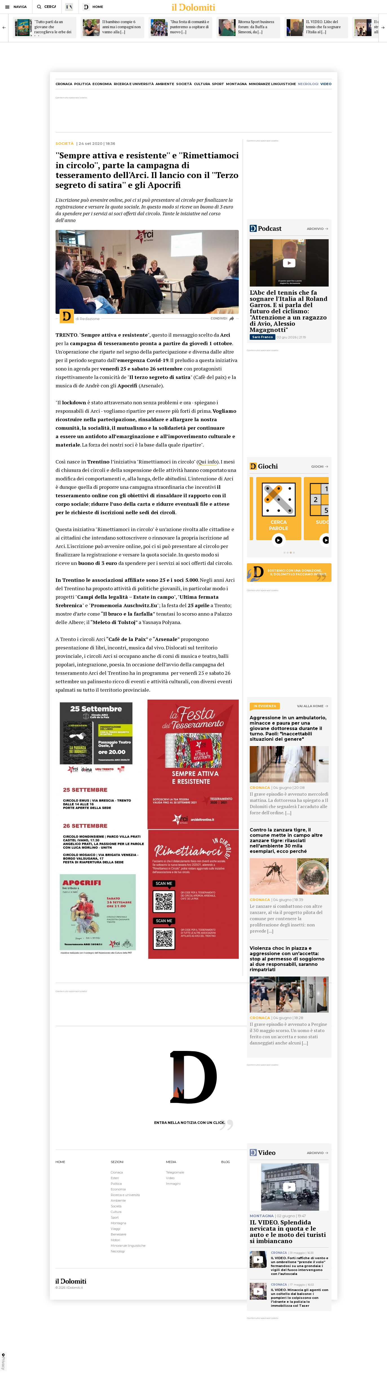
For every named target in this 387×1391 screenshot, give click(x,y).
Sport (218, 84)
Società (184, 84)
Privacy (3, 1361)
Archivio (315, 229)
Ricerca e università (134, 84)
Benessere (118, 1234)
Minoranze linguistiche (272, 84)
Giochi (317, 467)
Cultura (202, 84)
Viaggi (115, 1229)
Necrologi (118, 1251)
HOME (60, 1162)
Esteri (115, 1178)
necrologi (308, 84)
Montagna (236, 84)
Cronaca (64, 84)
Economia (102, 84)
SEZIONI (117, 1162)
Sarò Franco (262, 337)
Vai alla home (310, 706)
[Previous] (4, 27)
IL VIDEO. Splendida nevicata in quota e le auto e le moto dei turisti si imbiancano (288, 1231)
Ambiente (165, 84)
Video (170, 1178)
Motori (115, 1240)
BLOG (225, 1162)
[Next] (383, 27)
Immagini (173, 1184)
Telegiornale (175, 1172)
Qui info (207, 461)
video (325, 84)
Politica (82, 84)
